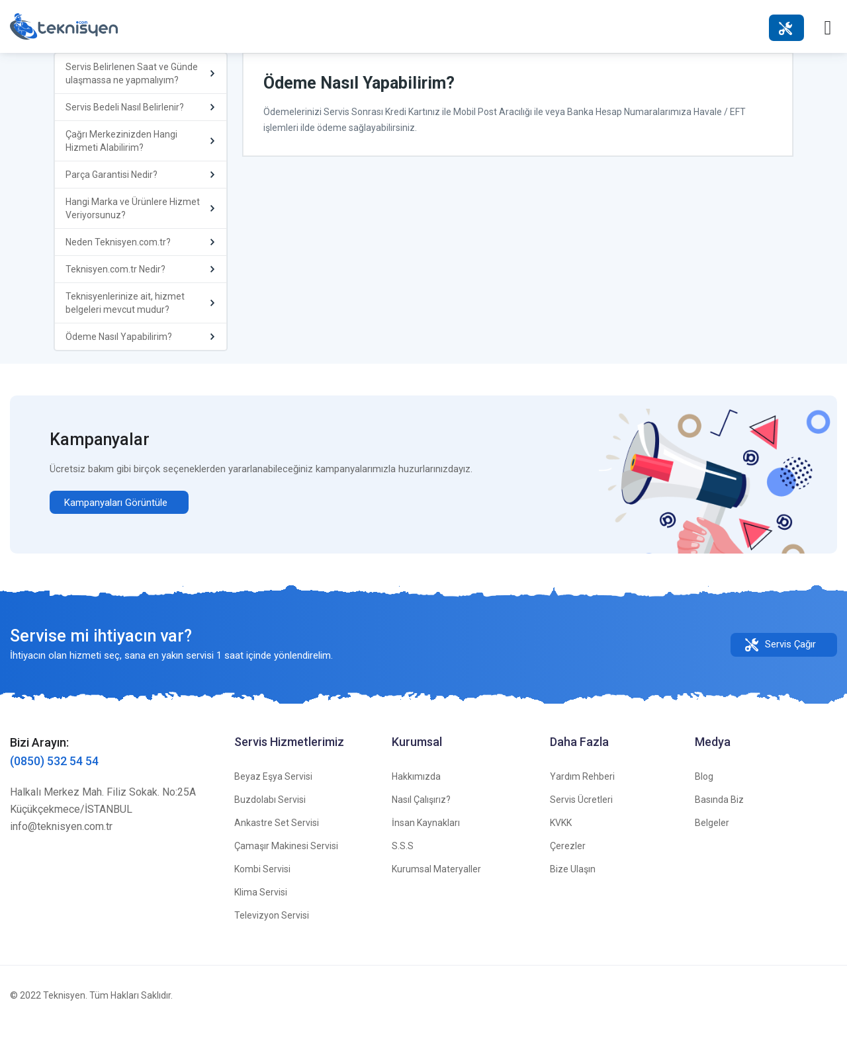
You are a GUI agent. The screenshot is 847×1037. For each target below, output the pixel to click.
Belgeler (712, 834)
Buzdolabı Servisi (270, 811)
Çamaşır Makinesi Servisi (286, 857)
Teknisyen (64, 1007)
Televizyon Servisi (271, 927)
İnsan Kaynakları (426, 834)
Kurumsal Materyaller (436, 881)
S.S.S (403, 857)
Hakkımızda (416, 788)
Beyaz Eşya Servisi (273, 788)
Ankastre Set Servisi (276, 834)
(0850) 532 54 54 (54, 773)
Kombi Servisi (262, 881)
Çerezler (568, 857)
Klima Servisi (260, 904)
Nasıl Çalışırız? (421, 811)
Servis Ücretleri (581, 811)
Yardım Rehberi (582, 788)
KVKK (561, 834)
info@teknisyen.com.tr (61, 838)
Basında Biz (719, 811)
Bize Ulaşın (573, 881)
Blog (704, 788)
